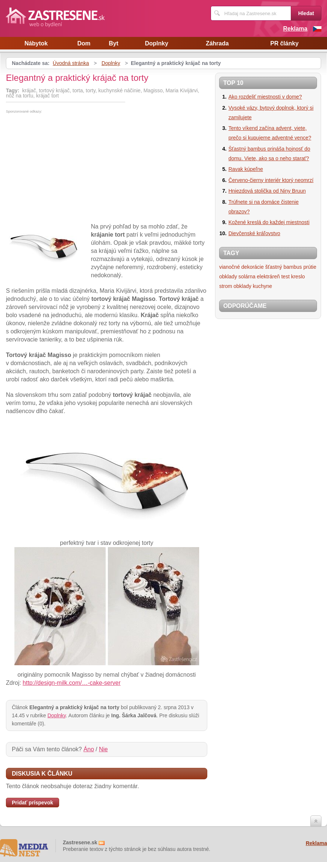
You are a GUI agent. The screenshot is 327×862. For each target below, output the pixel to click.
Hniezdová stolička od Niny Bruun (267, 191)
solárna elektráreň (259, 276)
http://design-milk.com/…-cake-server (71, 683)
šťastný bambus (283, 267)
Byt (113, 43)
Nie (103, 749)
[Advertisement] (68, 168)
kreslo (298, 276)
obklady (228, 276)
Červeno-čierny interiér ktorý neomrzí (270, 180)
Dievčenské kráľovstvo (254, 233)
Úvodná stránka (71, 63)
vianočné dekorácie (241, 267)
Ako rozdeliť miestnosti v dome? (265, 97)
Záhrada (217, 43)
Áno (89, 749)
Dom (84, 43)
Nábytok (36, 43)
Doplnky (156, 43)
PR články (284, 43)
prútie (309, 267)
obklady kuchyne (253, 286)
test (285, 276)
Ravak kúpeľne (245, 169)
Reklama (295, 28)
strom (225, 286)
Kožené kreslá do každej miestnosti (268, 222)
